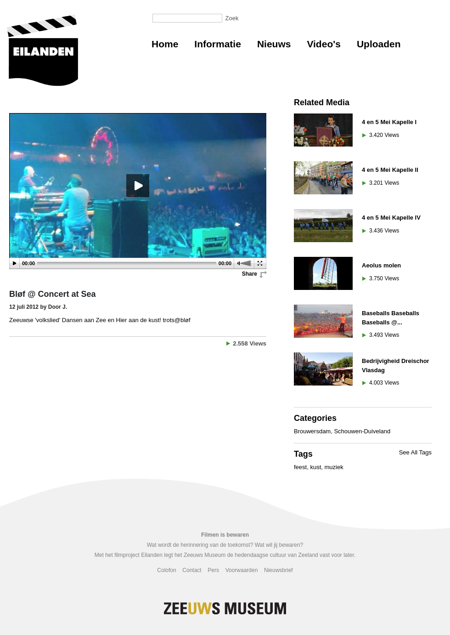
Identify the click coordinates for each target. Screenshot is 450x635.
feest (300, 467)
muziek (334, 467)
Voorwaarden (241, 570)
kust (315, 467)
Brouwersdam (312, 431)
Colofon (166, 570)
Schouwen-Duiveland (362, 431)
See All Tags (415, 452)
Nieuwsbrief (278, 570)
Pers (213, 570)
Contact (191, 570)
